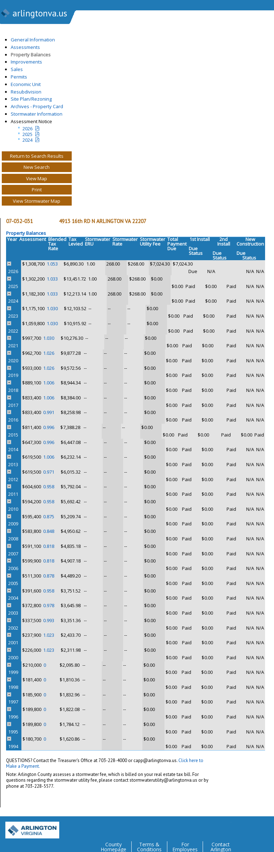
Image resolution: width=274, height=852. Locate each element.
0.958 (48, 486)
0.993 (48, 620)
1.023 (48, 635)
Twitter (225, 827)
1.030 (52, 308)
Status (196, 253)
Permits (19, 77)
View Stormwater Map (36, 201)
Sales (17, 69)
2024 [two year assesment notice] (27, 140)
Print (37, 189)
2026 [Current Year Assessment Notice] (27, 128)
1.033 (52, 279)
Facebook (239, 827)
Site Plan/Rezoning (31, 99)
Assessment (32, 239)
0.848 (48, 531)
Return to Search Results (37, 156)
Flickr (254, 827)
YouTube (268, 827)
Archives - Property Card (37, 106)
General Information (33, 39)
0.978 (48, 605)
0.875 (48, 516)
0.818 (48, 546)
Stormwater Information (36, 114)
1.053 (52, 264)
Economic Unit (26, 84)
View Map (36, 178)
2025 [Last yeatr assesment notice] (27, 134)
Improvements (26, 62)
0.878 (48, 576)
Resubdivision (26, 92)
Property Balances (31, 54)
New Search (37, 167)
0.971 (48, 472)
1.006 (48, 382)
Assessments (25, 47)
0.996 (48, 427)
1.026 (48, 353)
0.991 (48, 412)
